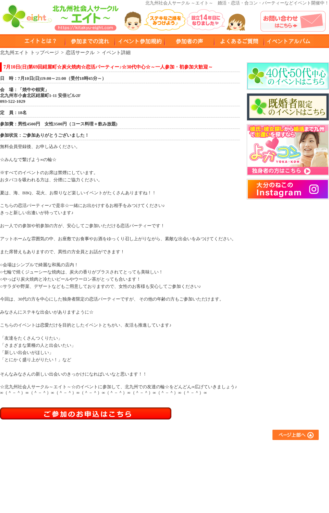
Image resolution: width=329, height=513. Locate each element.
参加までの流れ (149, 459)
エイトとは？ (147, 449)
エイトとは (40, 41)
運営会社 (266, 486)
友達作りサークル (213, 449)
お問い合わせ (270, 468)
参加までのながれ (90, 41)
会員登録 (142, 477)
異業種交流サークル (215, 468)
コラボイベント (211, 486)
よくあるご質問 (272, 449)
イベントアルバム (289, 41)
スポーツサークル (213, 477)
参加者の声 (189, 41)
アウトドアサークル (215, 459)
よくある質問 (239, 41)
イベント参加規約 (139, 41)
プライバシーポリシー (279, 477)
